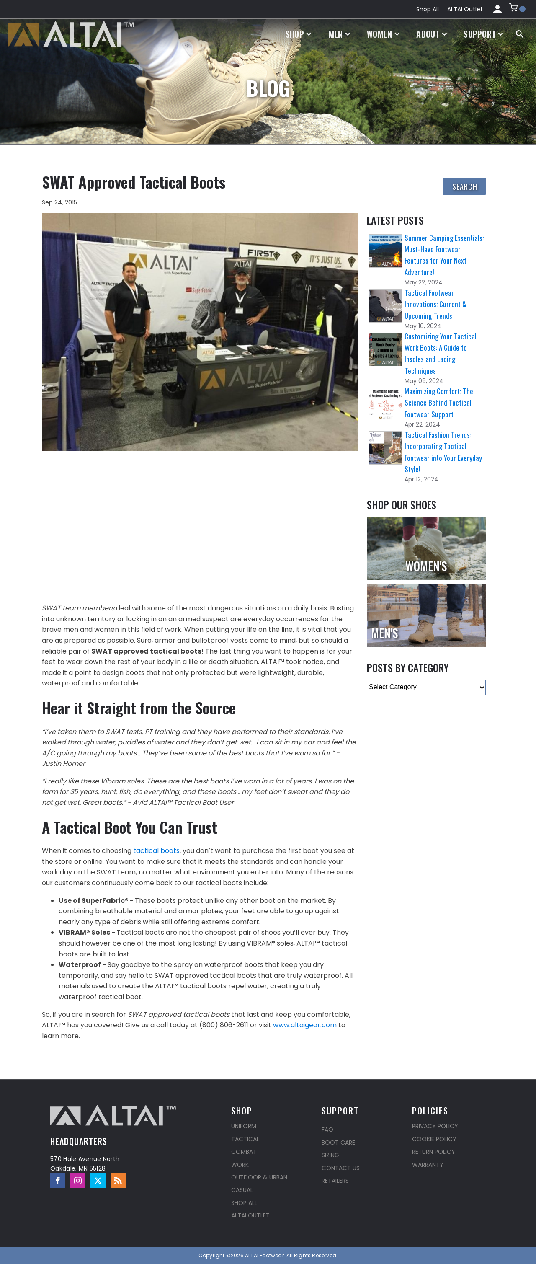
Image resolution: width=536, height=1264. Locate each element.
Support (483, 34)
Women (383, 34)
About (431, 34)
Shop (299, 34)
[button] (517, 9)
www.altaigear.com (305, 1025)
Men (339, 34)
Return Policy (433, 1152)
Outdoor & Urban (259, 1177)
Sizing (330, 1155)
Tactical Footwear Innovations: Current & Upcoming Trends (435, 304)
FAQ (327, 1129)
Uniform (243, 1126)
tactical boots (156, 851)
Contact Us (341, 1168)
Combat (244, 1152)
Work (240, 1165)
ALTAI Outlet (465, 9)
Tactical (245, 1139)
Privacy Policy (435, 1126)
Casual (242, 1190)
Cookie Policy (434, 1139)
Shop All (427, 9)
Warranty (427, 1165)
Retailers (335, 1180)
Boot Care (338, 1142)
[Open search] (520, 34)
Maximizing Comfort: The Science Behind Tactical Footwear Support (439, 402)
